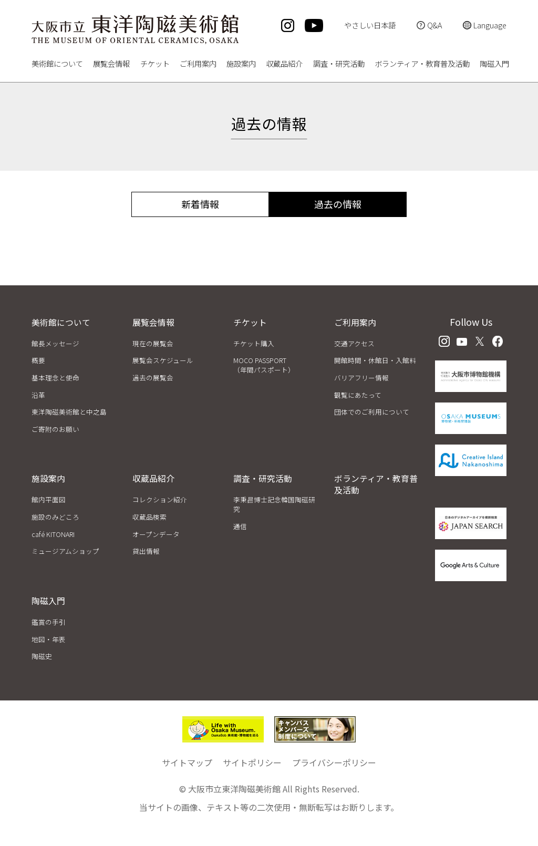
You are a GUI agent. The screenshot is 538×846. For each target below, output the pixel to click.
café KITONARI (53, 534)
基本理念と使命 (55, 378)
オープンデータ (156, 534)
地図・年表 (49, 639)
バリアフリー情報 (361, 378)
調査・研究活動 (339, 64)
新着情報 (200, 204)
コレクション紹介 (159, 499)
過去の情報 (337, 204)
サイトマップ (187, 762)
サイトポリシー (252, 762)
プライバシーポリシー (334, 762)
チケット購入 (253, 343)
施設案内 (241, 64)
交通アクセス (354, 343)
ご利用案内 (198, 64)
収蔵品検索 (149, 517)
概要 (38, 360)
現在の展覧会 (152, 343)
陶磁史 (42, 656)
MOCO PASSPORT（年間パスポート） (264, 365)
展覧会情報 (111, 64)
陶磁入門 (494, 64)
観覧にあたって (357, 395)
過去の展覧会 (152, 378)
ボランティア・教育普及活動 (422, 64)
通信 (240, 526)
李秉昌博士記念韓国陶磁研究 (274, 504)
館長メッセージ (55, 343)
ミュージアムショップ (65, 551)
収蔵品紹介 (284, 64)
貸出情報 (146, 551)
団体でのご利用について (371, 412)
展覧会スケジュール (162, 360)
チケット (155, 64)
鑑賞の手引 (49, 622)
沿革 (38, 395)
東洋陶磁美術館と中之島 (69, 412)
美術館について (57, 64)
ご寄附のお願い (55, 429)
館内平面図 (49, 499)
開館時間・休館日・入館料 (375, 360)
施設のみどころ (55, 517)
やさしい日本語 (370, 24)
